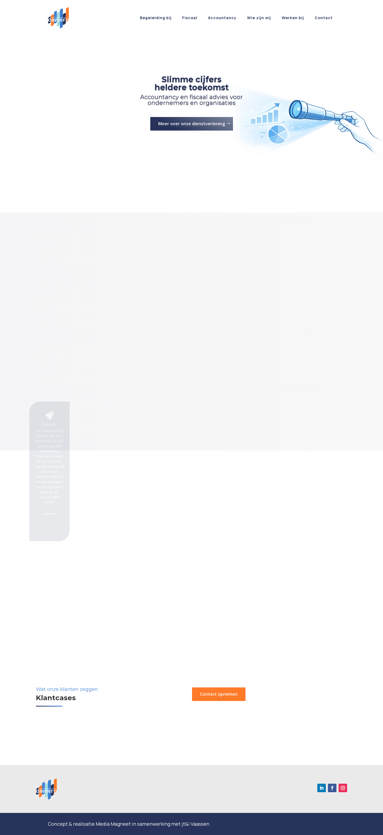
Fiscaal (189, 17)
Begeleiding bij (156, 17)
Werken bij (293, 17)
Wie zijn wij (259, 17)
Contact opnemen (219, 694)
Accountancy (222, 17)
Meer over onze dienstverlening (191, 124)
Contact (324, 17)
